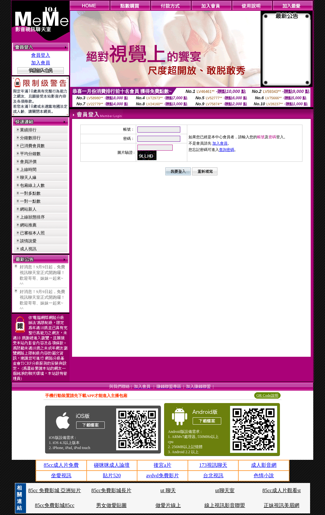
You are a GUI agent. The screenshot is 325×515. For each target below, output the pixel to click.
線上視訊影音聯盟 (224, 505)
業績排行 (28, 129)
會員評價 (28, 161)
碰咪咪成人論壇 (111, 465)
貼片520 (112, 475)
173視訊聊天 (213, 465)
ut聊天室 (224, 490)
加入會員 (40, 62)
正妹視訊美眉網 (281, 505)
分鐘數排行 (30, 137)
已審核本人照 (32, 233)
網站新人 (28, 209)
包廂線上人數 (32, 185)
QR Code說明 (267, 395)
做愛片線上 (168, 505)
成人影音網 (263, 465)
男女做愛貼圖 (111, 505)
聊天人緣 (28, 177)
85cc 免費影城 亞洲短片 (54, 490)
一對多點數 (30, 193)
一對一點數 (30, 201)
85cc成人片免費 (61, 465)
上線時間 (28, 169)
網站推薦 (28, 225)
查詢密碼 (226, 149)
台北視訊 (213, 475)
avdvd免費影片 (162, 475)
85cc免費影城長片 (111, 490)
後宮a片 (162, 465)
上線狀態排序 (32, 217)
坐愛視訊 (61, 475)
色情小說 (264, 475)
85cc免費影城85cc (54, 505)
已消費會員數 (32, 145)
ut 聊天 (168, 490)
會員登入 (40, 55)
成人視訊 (28, 248)
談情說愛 (28, 240)
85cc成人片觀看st (281, 490)
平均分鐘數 (30, 153)
